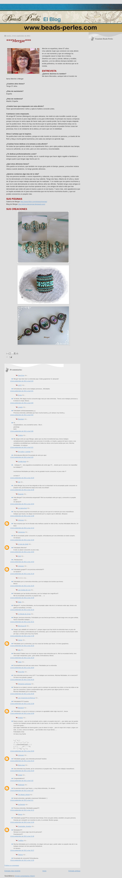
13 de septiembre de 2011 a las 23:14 (22, 761)
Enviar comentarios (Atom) (25, 876)
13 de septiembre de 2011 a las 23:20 (22, 770)
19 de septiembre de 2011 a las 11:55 (22, 860)
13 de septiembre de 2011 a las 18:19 (22, 657)
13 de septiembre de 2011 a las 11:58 (22, 516)
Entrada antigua (74, 871)
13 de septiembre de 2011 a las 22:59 (22, 713)
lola (19, 482)
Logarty (20, 407)
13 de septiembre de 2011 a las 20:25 (22, 679)
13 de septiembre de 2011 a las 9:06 (21, 431)
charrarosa (21, 532)
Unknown (21, 520)
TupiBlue (21, 840)
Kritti (19, 556)
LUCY (20, 385)
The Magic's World (24, 794)
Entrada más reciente (12, 871)
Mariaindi (21, 707)
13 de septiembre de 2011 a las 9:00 (21, 403)
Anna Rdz (21, 672)
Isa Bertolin (21, 804)
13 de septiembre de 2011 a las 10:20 (22, 478)
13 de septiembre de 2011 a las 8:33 (21, 381)
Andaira (20, 717)
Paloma (20, 854)
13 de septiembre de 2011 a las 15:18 (22, 573)
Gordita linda (22, 461)
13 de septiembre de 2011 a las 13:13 (22, 528)
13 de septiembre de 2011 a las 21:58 (22, 703)
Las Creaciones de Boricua (26, 698)
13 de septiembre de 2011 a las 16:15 (22, 609)
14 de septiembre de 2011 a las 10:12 (22, 810)
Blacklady (21, 419)
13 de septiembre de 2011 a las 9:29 (21, 457)
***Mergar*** (18, 40)
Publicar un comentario (11, 865)
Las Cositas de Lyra (24, 590)
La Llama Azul (22, 508)
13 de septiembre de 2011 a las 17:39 (22, 636)
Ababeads (21, 784)
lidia (19, 650)
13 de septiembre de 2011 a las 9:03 (21, 415)
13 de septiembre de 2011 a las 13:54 (22, 552)
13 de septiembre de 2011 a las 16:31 (22, 622)
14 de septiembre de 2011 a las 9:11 (21, 800)
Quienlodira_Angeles (24, 826)
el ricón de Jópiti (23, 544)
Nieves (20, 814)
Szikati (20, 775)
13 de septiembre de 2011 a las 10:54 (22, 504)
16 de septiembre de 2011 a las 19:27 (22, 850)
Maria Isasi (21, 765)
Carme (20, 640)
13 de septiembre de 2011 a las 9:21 (21, 447)
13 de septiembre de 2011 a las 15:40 (22, 597)
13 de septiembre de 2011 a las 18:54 (22, 667)
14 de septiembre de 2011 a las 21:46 (22, 836)
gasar (20, 662)
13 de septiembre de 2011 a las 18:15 (22, 645)
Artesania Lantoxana (24, 684)
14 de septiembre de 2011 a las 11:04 (22, 822)
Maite (19, 602)
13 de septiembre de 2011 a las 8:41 (21, 391)
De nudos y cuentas (24, 451)
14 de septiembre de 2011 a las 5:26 (21, 790)
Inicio (44, 871)
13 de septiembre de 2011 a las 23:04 (22, 751)
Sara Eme (21, 375)
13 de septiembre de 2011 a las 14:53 (22, 562)
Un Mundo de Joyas (24, 614)
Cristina (20, 435)
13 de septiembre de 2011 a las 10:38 (22, 490)
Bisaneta (21, 494)
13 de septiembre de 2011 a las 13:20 (22, 540)
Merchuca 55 (22, 626)
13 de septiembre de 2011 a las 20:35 (22, 693)
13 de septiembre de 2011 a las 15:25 (22, 586)
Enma (20, 395)
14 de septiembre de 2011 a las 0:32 (21, 780)
